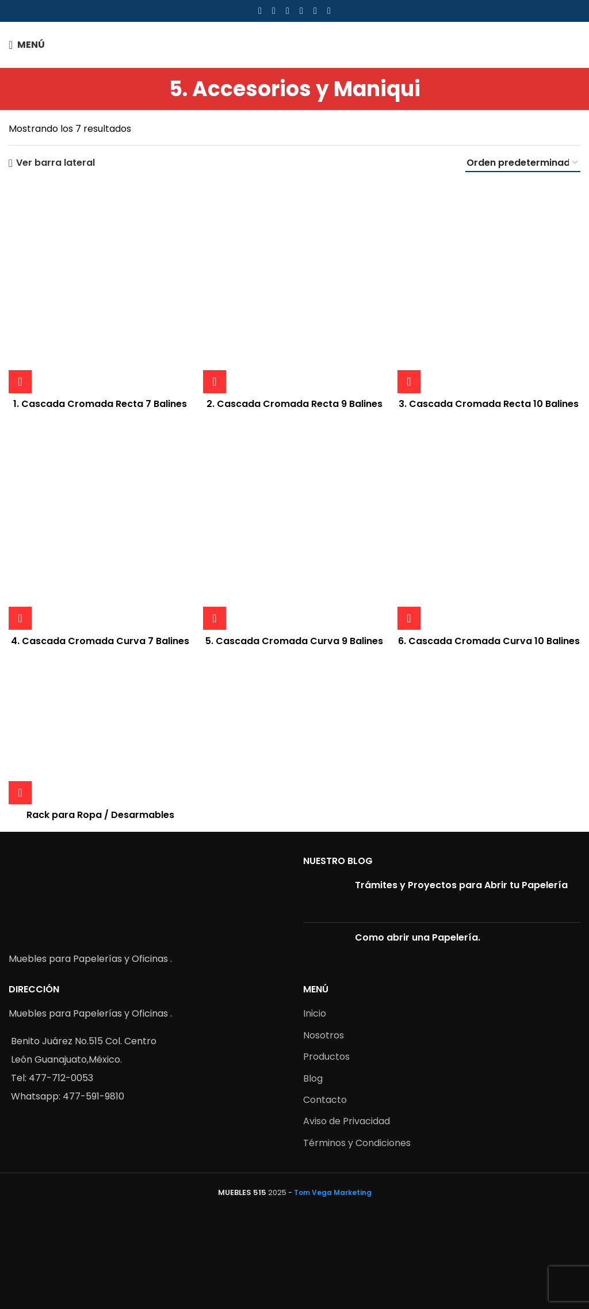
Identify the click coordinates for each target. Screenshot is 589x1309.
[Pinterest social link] (287, 10)
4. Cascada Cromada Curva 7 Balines (100, 641)
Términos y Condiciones (357, 1143)
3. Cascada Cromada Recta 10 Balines (489, 403)
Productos (326, 1056)
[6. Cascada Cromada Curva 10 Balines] (488, 525)
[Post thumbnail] (324, 896)
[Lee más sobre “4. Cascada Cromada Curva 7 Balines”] (20, 618)
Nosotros (323, 1035)
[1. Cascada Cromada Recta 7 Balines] (100, 288)
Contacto (325, 1099)
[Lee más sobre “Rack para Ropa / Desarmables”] (20, 792)
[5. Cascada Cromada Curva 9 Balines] (294, 525)
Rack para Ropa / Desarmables (100, 814)
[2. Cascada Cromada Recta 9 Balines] (294, 288)
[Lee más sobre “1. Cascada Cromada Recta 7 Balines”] (20, 381)
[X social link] (274, 10)
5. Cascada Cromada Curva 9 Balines (295, 641)
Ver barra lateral (55, 163)
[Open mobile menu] (27, 44)
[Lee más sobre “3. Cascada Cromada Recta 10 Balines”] (408, 381)
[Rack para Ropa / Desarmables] (100, 730)
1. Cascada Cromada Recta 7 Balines (100, 403)
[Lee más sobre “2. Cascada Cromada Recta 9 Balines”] (214, 381)
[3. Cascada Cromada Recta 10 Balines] (488, 288)
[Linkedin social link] (301, 10)
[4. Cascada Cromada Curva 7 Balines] (100, 525)
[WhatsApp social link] (315, 10)
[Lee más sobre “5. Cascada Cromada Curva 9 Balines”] (214, 618)
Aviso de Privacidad (346, 1121)
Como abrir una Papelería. (417, 937)
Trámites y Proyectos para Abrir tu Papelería (461, 885)
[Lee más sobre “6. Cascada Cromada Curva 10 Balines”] (408, 618)
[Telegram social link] (329, 10)
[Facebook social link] (260, 10)
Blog (313, 1078)
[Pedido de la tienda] (522, 163)
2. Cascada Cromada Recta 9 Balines (294, 403)
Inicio (314, 1013)
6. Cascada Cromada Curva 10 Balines (489, 641)
